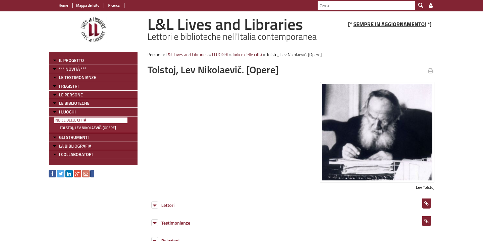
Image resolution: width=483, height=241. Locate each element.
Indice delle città (70, 120)
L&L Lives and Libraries (187, 54)
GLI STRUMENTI (74, 137)
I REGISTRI (68, 86)
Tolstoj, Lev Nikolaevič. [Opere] (88, 128)
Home (63, 5)
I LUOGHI (67, 111)
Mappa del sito (87, 5)
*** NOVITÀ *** (72, 69)
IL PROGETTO (71, 60)
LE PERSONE (71, 94)
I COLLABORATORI (76, 154)
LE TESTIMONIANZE (77, 77)
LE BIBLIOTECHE (74, 103)
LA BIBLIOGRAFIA (75, 146)
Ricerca (113, 5)
